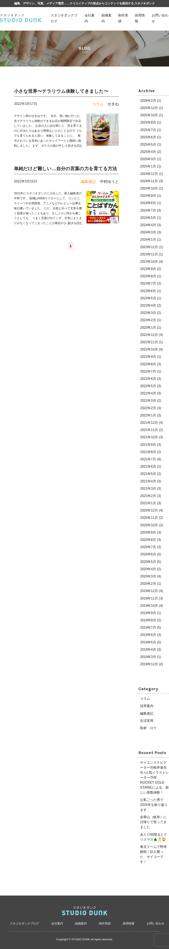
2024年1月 (148, 239)
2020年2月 (148, 583)
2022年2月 (148, 408)
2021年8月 (148, 452)
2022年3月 (148, 400)
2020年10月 (149, 525)
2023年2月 (148, 320)
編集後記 (146, 713)
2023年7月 (148, 283)
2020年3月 (148, 576)
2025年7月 (148, 130)
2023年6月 (148, 291)
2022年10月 (149, 349)
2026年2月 (148, 100)
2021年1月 (148, 503)
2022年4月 (148, 393)
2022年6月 (148, 378)
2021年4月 (148, 481)
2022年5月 (148, 386)
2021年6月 (148, 466)
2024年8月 (148, 203)
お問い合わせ (155, 923)
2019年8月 (148, 620)
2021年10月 (149, 437)
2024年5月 (148, 217)
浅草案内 (146, 706)
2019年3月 (148, 657)
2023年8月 (148, 276)
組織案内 (81, 923)
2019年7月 (148, 627)
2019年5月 (148, 642)
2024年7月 (148, 210)
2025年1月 (148, 166)
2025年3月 (148, 159)
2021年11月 (149, 430)
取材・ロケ (148, 728)
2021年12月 (149, 422)
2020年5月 (148, 562)
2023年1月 (148, 327)
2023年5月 (148, 298)
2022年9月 (148, 356)
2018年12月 (149, 664)
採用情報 (128, 923)
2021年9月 (148, 444)
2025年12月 (149, 108)
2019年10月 (149, 605)
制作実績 (105, 923)
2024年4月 (148, 225)
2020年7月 (148, 547)
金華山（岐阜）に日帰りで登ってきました (153, 822)
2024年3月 (148, 232)
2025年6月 (148, 137)
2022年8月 (148, 364)
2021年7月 (148, 459)
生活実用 (146, 720)
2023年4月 (148, 305)
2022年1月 (148, 415)
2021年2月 (148, 496)
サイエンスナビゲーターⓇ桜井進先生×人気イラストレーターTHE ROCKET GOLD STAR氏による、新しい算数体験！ (154, 777)
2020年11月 (149, 517)
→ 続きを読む (73, 145)
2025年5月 (148, 144)
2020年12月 (149, 510)
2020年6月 (148, 554)
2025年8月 (148, 122)
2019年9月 (148, 613)
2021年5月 (148, 474)
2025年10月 (149, 115)
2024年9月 (148, 195)
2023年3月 (148, 313)
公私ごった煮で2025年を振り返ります (154, 804)
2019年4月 (148, 649)
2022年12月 (149, 335)
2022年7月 (148, 371)
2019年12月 (149, 591)
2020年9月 (148, 532)
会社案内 (57, 923)
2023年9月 (148, 269)
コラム (145, 698)
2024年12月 (149, 174)
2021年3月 (148, 488)
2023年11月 (149, 254)
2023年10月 (149, 261)
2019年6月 (148, 635)
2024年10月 (149, 188)
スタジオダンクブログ (24, 923)
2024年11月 (149, 181)
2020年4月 (148, 569)
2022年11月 (149, 342)
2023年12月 (149, 247)
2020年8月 (148, 539)
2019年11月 (149, 598)
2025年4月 (148, 152)
